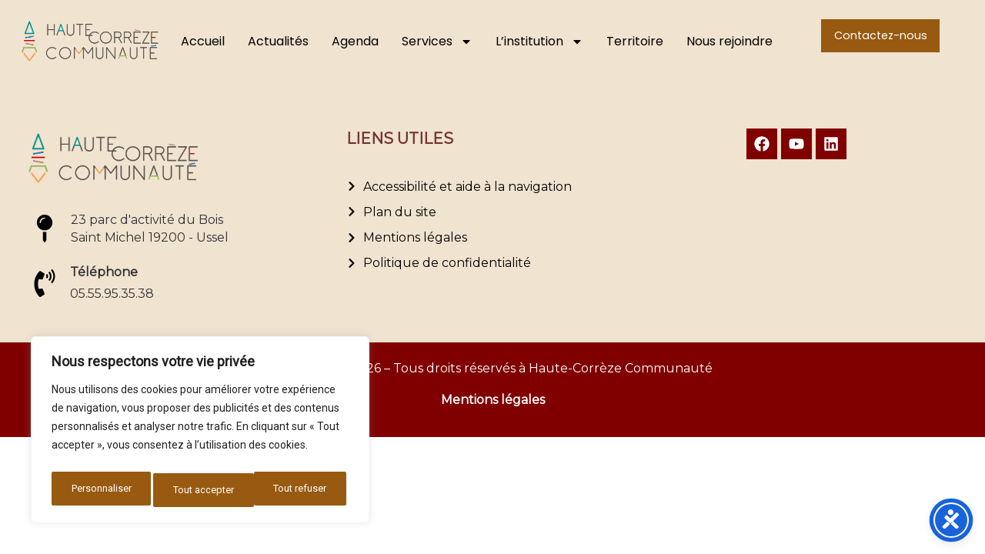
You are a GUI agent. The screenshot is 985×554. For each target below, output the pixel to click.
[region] (200, 433)
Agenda (355, 41)
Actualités (278, 41)
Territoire (634, 41)
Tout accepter (300, 490)
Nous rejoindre (729, 41)
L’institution (539, 42)
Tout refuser (199, 490)
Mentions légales (493, 399)
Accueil (203, 41)
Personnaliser (99, 490)
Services (437, 42)
